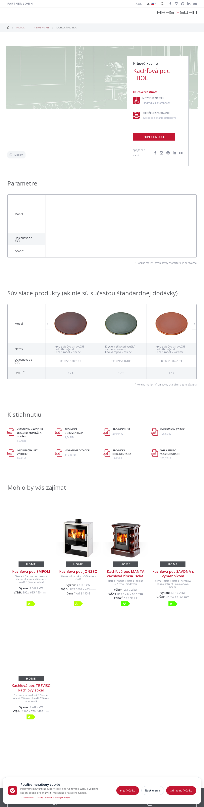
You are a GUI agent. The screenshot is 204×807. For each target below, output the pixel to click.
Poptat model (154, 137)
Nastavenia (152, 790)
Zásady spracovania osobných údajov (53, 797)
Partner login (20, 3)
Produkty (21, 27)
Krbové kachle (42, 27)
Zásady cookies (27, 797)
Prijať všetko (127, 790)
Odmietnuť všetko (181, 790)
